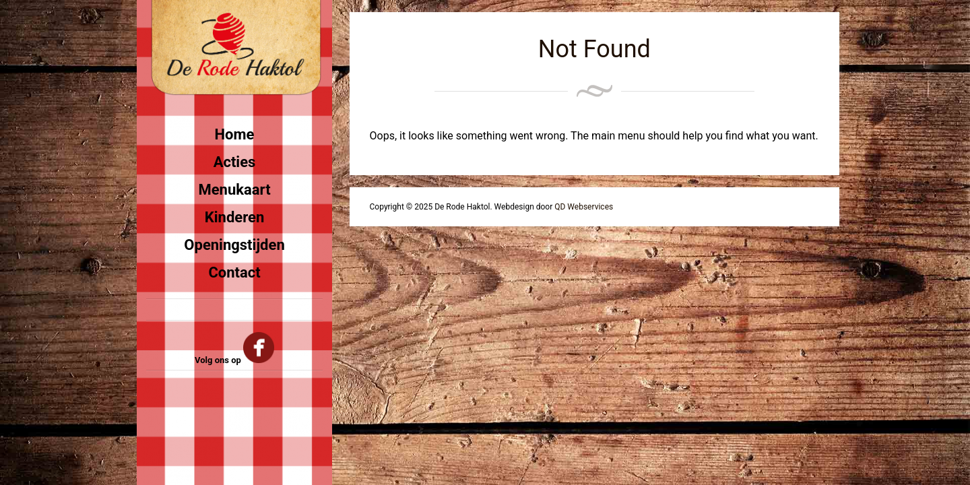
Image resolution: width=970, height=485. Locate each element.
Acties (235, 162)
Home (235, 134)
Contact (234, 272)
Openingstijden (234, 244)
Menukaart (234, 189)
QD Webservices (583, 207)
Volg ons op (234, 360)
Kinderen (234, 217)
